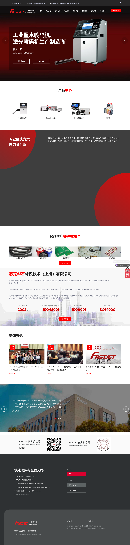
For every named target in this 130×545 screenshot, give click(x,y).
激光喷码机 (50, 118)
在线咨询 (41, 61)
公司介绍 (57, 11)
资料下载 (75, 11)
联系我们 (93, 11)
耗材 (108, 118)
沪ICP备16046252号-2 (74, 526)
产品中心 (48, 11)
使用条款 (90, 521)
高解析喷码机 (79, 118)
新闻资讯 (84, 11)
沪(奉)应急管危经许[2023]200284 (92, 526)
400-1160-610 (73, 490)
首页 (41, 11)
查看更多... (12, 373)
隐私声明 (69, 521)
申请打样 (116, 10)
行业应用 (66, 11)
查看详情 (31, 167)
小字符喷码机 (22, 118)
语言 (102, 11)
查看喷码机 (21, 61)
